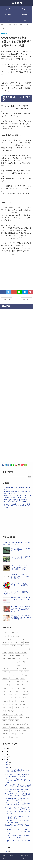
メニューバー (25, 707)
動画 (12, 737)
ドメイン (5, 691)
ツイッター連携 (15, 684)
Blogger (24, 9)
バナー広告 (25, 694)
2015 (5, 754)
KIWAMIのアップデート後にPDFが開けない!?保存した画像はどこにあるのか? (21, 576)
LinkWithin (20, 645)
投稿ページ (6, 737)
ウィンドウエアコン (8, 668)
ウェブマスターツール (21, 668)
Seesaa (24, 14)
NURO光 (27, 649)
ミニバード (16, 707)
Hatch (21, 642)
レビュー (24, 20)
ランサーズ (6, 711)
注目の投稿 (20, 733)
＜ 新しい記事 (6, 299)
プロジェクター (21, 701)
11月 (7, 765)
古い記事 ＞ (26, 299)
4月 (7, 845)
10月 (7, 767)
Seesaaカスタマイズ (20, 652)
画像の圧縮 (6, 717)
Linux (27, 645)
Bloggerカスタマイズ (14, 636)
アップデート (6, 665)
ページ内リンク (24, 704)
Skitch (4, 655)
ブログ (13, 701)
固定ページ (6, 730)
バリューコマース (7, 698)
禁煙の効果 (14, 727)
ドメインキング (14, 691)
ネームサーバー (25, 691)
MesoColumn (6, 649)
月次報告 (22, 727)
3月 (7, 848)
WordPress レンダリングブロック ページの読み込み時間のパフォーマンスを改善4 (18, 780)
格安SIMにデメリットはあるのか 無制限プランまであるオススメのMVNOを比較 (21, 617)
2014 (5, 757)
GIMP (16, 639)
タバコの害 (6, 684)
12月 (7, 762)
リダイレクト (14, 711)
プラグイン (6, 701)
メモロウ (17, 858)
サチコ (22, 678)
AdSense (18, 632)
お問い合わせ (24, 855)
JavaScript (5, 645)
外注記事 (13, 717)
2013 (5, 759)
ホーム (8, 9)
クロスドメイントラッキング (10, 675)
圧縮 (16, 714)
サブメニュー (6, 681)
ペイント (14, 704)
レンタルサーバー (7, 714)
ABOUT (4, 855)
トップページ (25, 688)
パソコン (17, 694)
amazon (26, 632)
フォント (25, 698)
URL (24, 655)
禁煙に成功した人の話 (22, 724)
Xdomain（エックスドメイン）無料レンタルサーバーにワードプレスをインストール (17, 831)
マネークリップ (7, 707)
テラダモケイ (6, 688)
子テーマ (25, 730)
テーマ (23, 684)
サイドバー (6, 678)
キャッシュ (14, 671)
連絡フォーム (19, 737)
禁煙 (8, 20)
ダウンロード (25, 681)
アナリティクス (16, 665)
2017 (5, 748)
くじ (21, 671)
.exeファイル (6, 632)
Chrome (25, 636)
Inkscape (27, 642)
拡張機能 (20, 717)
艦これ (4, 720)
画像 (21, 714)
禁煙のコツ (6, 727)
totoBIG (18, 655)
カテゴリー (6, 671)
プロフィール (6, 704)
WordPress (8, 14)
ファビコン (17, 698)
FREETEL (9, 639)
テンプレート (15, 688)
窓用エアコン (6, 733)
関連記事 (11, 720)
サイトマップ (14, 678)
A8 (13, 632)
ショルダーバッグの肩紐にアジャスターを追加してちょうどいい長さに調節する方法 (20, 567)
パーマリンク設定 (7, 694)
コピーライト (23, 675)
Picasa (4, 652)
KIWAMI (13, 645)
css (4, 639)
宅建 (13, 733)
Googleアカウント (7, 642)
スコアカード (15, 681)
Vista (4, 658)
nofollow (20, 649)
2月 (7, 851)
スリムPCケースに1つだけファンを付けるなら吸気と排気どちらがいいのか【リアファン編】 (16, 505)
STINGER (11, 655)
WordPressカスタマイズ (17, 662)
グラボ (26, 671)
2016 (5, 751)
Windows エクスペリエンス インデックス (18, 658)
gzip (16, 642)
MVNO (14, 649)
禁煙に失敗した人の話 (8, 724)
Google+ (23, 639)
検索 (28, 727)
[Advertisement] (16, 272)
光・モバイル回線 (15, 730)
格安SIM (28, 717)
